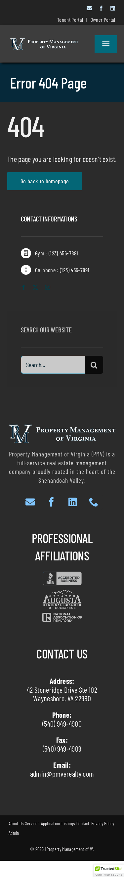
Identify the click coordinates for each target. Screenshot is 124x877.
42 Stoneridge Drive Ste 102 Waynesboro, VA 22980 (62, 694)
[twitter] (35, 287)
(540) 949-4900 (62, 723)
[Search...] (53, 366)
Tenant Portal (70, 19)
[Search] (94, 366)
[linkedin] (112, 8)
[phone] (94, 502)
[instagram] (47, 287)
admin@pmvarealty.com (62, 773)
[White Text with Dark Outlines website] (44, 42)
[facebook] (101, 8)
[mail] (89, 8)
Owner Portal (103, 19)
